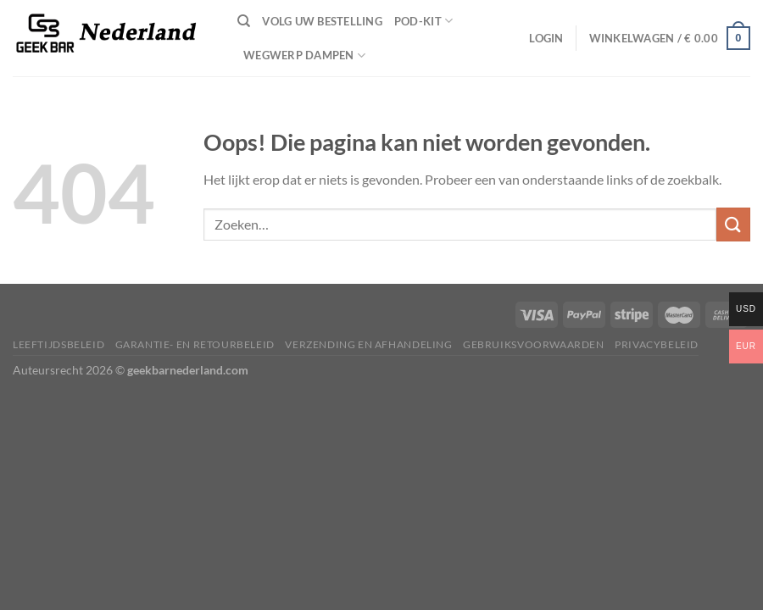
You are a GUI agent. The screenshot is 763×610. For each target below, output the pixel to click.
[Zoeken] (243, 21)
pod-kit (423, 21)
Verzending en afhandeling (368, 344)
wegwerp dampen (304, 55)
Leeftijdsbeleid (58, 344)
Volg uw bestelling (322, 21)
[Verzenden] (733, 224)
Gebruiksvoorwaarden (533, 344)
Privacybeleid (657, 344)
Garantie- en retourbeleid (195, 344)
